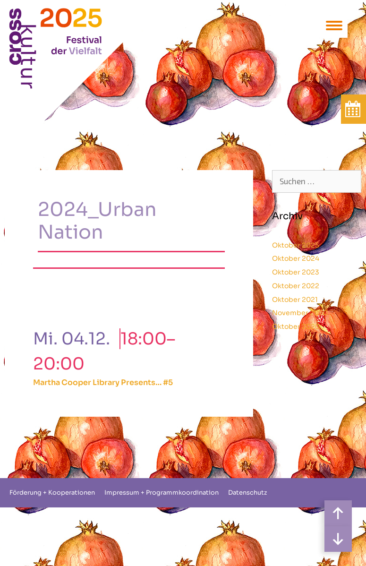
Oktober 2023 (295, 272)
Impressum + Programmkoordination (161, 493)
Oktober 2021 (295, 299)
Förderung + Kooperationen (52, 493)
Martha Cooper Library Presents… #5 (103, 382)
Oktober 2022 (295, 286)
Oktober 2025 (295, 245)
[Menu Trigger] (334, 25)
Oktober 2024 (295, 258)
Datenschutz (247, 493)
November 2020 (300, 313)
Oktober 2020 (296, 326)
